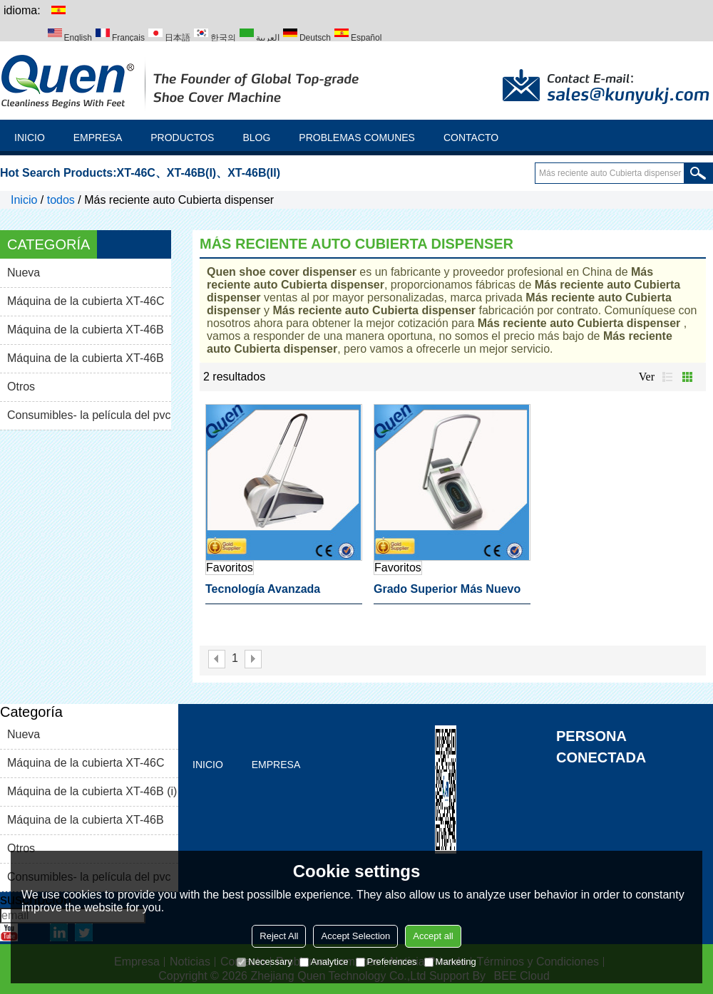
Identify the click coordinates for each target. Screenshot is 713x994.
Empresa (97, 137)
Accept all (433, 936)
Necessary (264, 961)
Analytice (324, 961)
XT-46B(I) (191, 173)
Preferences (386, 961)
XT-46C (136, 173)
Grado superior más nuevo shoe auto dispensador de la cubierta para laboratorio (447, 593)
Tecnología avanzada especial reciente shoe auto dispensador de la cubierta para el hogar (283, 593)
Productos (182, 137)
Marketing (450, 961)
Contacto (470, 137)
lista (667, 377)
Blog (256, 137)
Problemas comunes (357, 137)
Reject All (279, 936)
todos (61, 200)
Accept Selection (355, 936)
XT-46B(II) (253, 173)
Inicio (29, 137)
